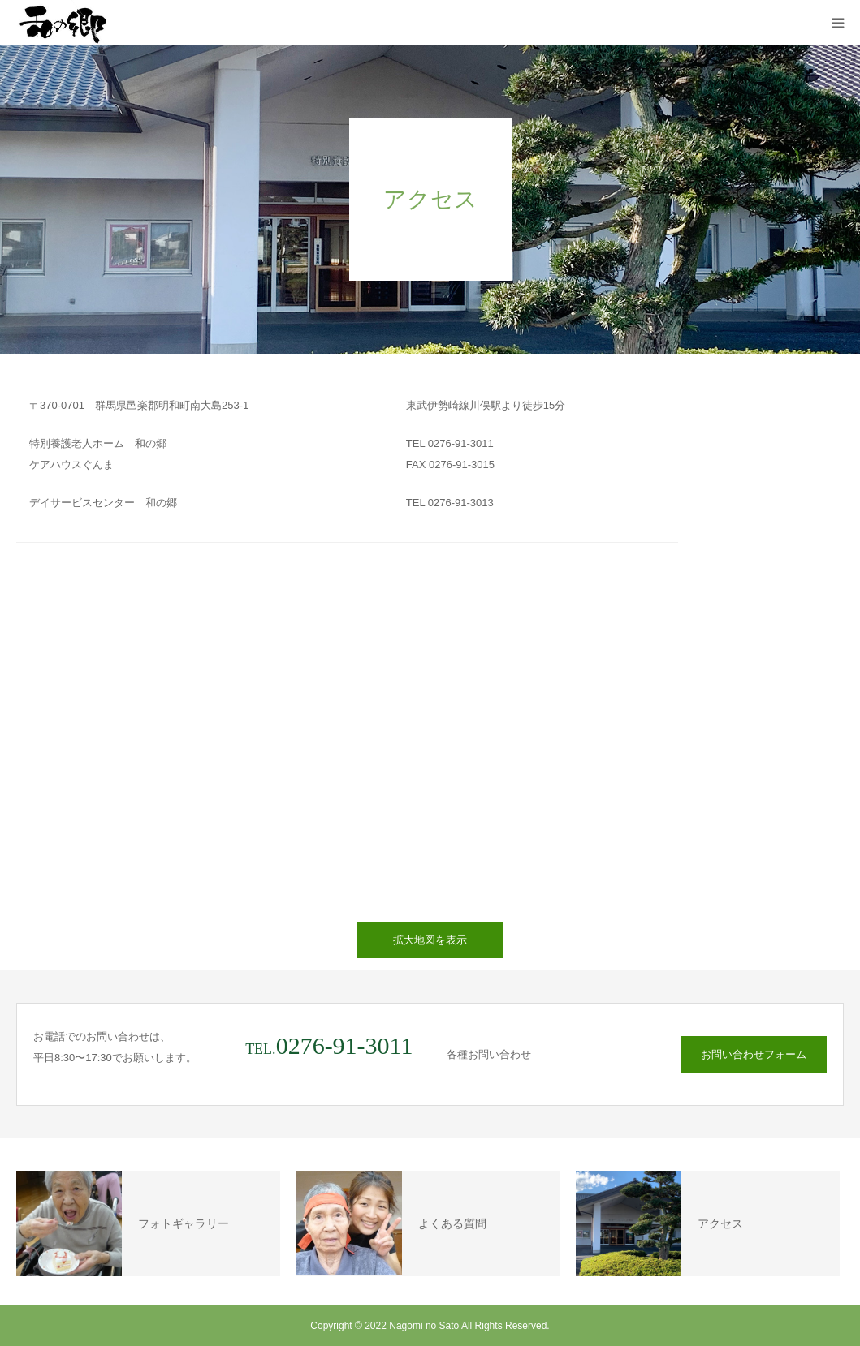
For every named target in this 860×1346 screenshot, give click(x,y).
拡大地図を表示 (430, 940)
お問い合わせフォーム (753, 1054)
